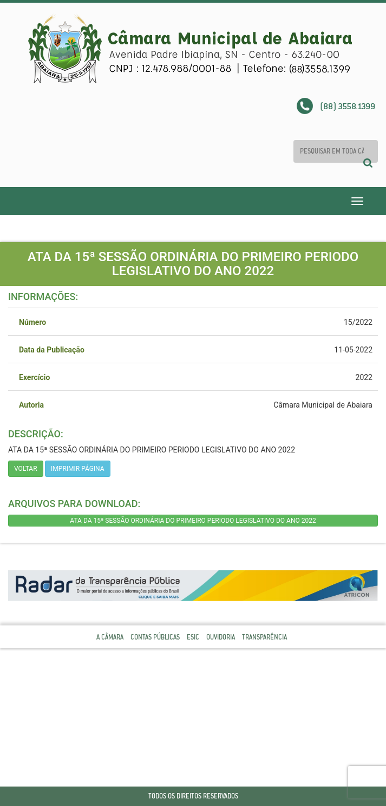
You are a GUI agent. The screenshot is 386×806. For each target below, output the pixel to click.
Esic (193, 637)
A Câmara (109, 637)
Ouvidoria (220, 637)
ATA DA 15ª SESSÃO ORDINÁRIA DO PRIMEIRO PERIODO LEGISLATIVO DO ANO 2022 (193, 520)
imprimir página (77, 468)
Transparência (264, 637)
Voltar (25, 468)
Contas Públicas (155, 637)
